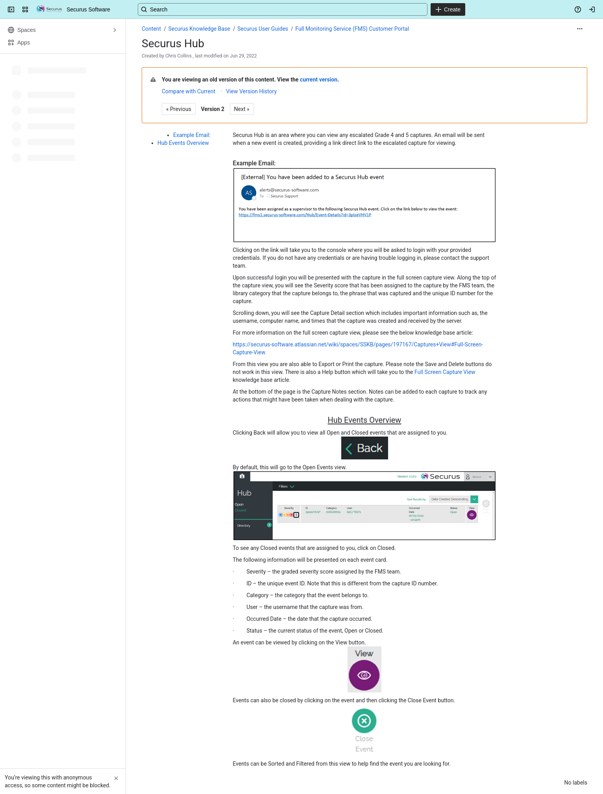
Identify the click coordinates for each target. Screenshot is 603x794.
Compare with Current (188, 91)
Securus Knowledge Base (199, 29)
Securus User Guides (262, 29)
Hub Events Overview (183, 143)
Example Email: (192, 135)
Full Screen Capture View (444, 372)
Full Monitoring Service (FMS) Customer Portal (352, 29)
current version (318, 79)
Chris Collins (178, 56)
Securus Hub (173, 43)
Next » (242, 109)
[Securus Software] (49, 9)
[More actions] (579, 29)
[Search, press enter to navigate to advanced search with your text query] (299, 9)
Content (151, 29)
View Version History (251, 91)
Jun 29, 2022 (243, 56)
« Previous (178, 109)
